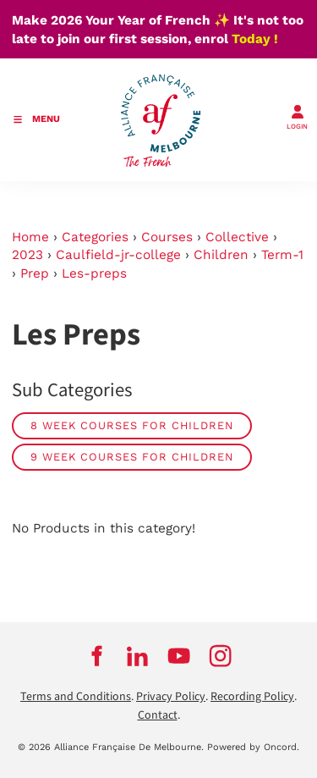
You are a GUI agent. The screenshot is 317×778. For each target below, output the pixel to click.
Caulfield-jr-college (118, 254)
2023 (27, 254)
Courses (167, 237)
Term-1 (282, 254)
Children (221, 254)
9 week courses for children (131, 456)
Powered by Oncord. (253, 747)
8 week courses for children (131, 425)
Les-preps (94, 273)
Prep (34, 273)
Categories (95, 237)
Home (30, 237)
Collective (237, 237)
